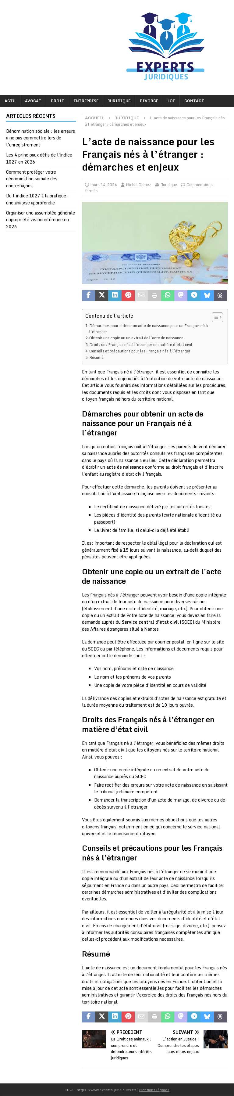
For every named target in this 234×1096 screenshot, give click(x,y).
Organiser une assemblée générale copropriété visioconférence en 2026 (40, 219)
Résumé (96, 357)
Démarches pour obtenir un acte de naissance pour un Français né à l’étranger (148, 329)
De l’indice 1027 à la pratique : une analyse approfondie (37, 199)
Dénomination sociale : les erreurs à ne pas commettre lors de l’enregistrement (40, 138)
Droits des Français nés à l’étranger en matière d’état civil (140, 344)
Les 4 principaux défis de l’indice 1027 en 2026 (39, 158)
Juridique (119, 101)
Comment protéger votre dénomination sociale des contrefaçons (31, 178)
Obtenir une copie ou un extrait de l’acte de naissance (136, 338)
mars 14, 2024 (103, 184)
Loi (171, 101)
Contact (194, 101)
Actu (10, 101)
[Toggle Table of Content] (214, 317)
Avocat (33, 101)
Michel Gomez (138, 184)
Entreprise (86, 101)
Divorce (149, 101)
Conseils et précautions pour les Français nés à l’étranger (139, 351)
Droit (57, 101)
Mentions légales (154, 1090)
